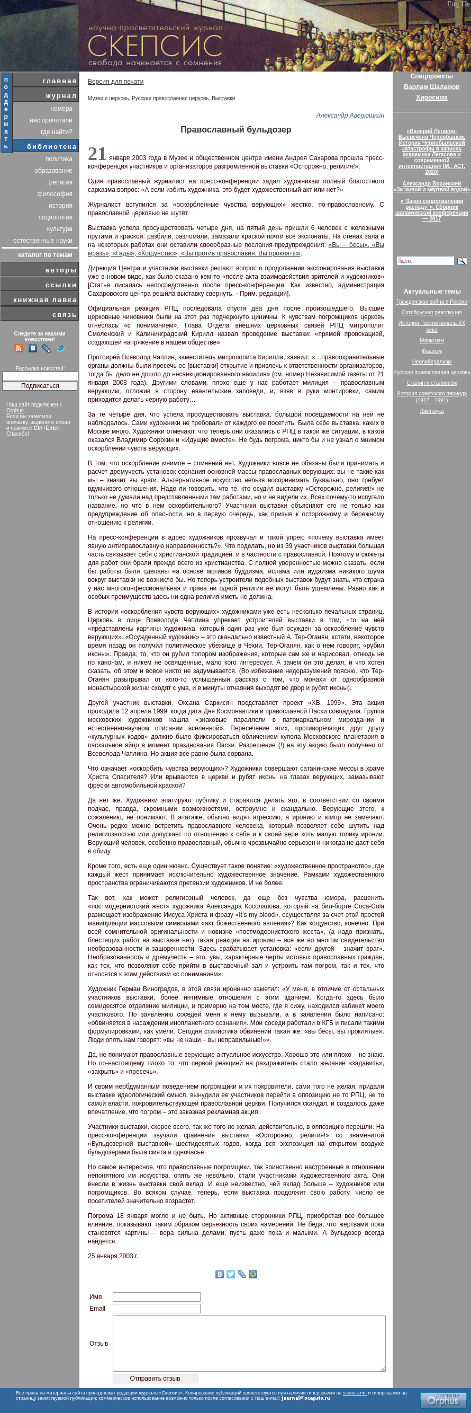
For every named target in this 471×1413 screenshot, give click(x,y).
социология (56, 217)
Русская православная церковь (170, 98)
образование (53, 170)
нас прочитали (51, 120)
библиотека (52, 147)
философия (55, 194)
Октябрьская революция (432, 312)
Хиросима (431, 97)
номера (61, 108)
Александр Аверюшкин (350, 115)
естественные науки (43, 240)
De (465, 4)
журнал (61, 96)
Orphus (15, 410)
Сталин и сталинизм (432, 383)
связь (64, 315)
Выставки (223, 98)
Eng (453, 4)
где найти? (57, 132)
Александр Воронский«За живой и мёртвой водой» (432, 186)
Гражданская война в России (431, 302)
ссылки (61, 285)
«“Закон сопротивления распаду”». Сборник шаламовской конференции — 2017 (431, 210)
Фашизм (432, 351)
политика (59, 159)
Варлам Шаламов (431, 87)
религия (61, 182)
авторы (61, 270)
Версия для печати (115, 81)
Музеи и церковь (108, 98)
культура (60, 229)
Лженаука (432, 411)
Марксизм (432, 340)
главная (60, 81)
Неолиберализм (432, 362)
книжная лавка (45, 300)
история (61, 205)
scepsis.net (355, 1393)
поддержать (7, 113)
